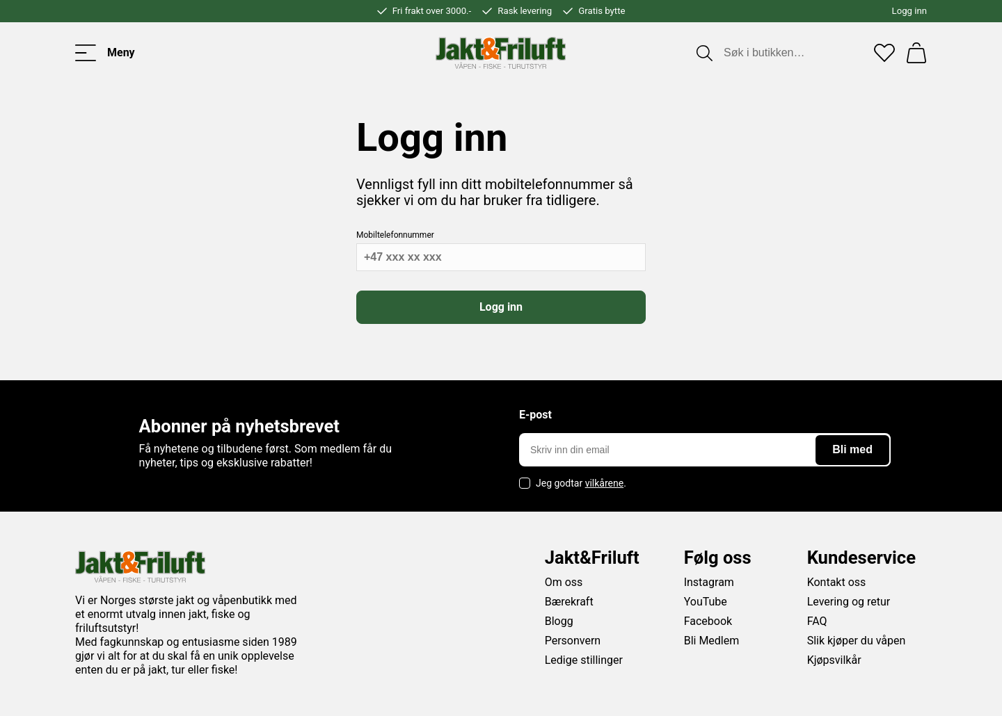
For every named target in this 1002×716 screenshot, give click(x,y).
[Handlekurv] (916, 52)
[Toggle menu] (105, 52)
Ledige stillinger (584, 660)
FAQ (817, 621)
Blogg (559, 621)
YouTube (705, 601)
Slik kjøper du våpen (856, 640)
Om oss (564, 582)
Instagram (709, 582)
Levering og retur (849, 601)
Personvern (573, 640)
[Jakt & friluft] (501, 53)
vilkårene (604, 483)
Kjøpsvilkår (834, 660)
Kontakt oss (836, 582)
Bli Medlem (712, 640)
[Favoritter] (884, 52)
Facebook (708, 621)
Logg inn (909, 11)
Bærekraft (569, 601)
